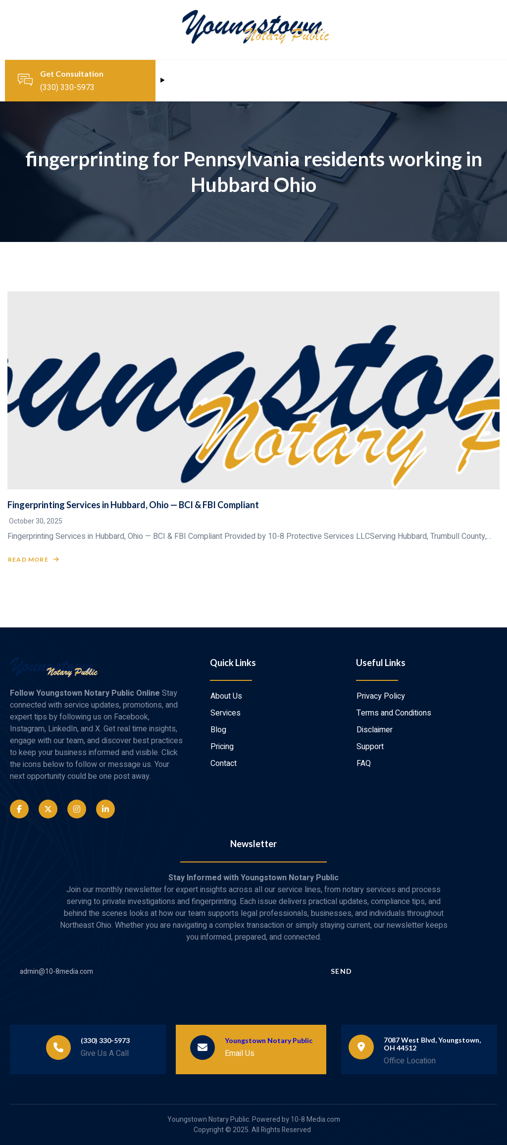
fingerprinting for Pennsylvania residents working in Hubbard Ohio (253, 171)
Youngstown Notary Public (268, 1040)
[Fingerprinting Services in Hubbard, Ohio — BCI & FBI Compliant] (253, 390)
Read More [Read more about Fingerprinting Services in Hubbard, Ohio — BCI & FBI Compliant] (33, 559)
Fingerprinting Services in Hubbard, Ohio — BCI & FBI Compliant (133, 504)
